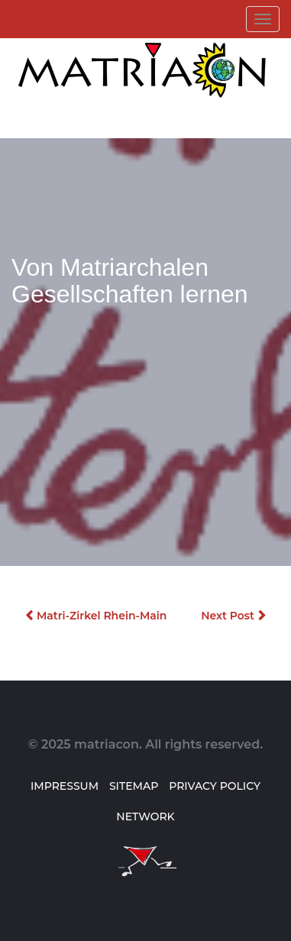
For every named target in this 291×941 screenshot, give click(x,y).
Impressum (65, 786)
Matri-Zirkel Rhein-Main (102, 615)
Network (145, 816)
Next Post (227, 615)
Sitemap (133, 786)
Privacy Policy (214, 786)
